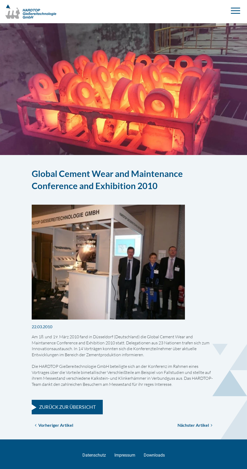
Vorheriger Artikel (54, 425)
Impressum (124, 455)
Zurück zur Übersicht (67, 407)
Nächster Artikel (195, 425)
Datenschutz (94, 455)
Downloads (154, 455)
